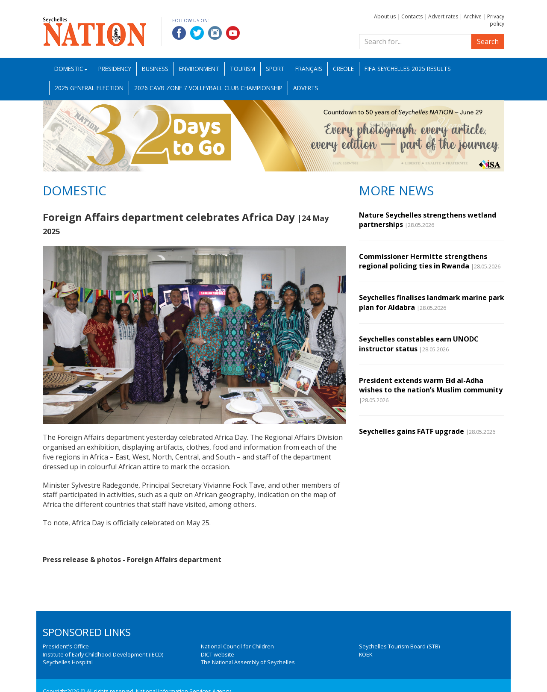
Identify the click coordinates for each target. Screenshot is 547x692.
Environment (199, 69)
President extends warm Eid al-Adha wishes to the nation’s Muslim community (431, 385)
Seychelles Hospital (68, 662)
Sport (275, 69)
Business (155, 69)
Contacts (412, 16)
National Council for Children (237, 646)
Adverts (305, 88)
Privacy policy (495, 20)
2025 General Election (89, 88)
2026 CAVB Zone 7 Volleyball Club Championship (208, 88)
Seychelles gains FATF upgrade (411, 431)
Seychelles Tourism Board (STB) (399, 646)
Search (488, 41)
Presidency (114, 69)
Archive (473, 16)
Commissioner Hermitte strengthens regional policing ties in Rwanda (423, 261)
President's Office (66, 646)
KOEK (365, 654)
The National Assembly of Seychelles (248, 662)
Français (308, 69)
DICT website (217, 654)
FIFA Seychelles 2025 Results (408, 69)
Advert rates (443, 16)
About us (385, 16)
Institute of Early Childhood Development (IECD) (103, 654)
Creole (343, 69)
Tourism (242, 69)
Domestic (71, 69)
